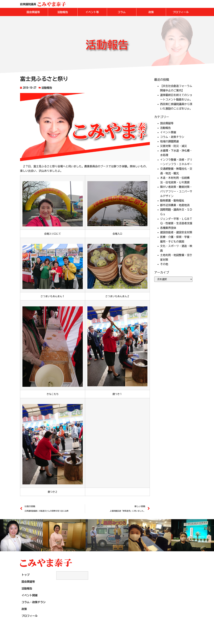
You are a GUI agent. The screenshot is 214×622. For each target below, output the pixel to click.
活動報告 (46, 87)
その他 (164, 264)
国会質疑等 (167, 123)
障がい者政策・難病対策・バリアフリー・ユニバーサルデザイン (176, 191)
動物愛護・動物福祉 (172, 200)
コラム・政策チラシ (172, 136)
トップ (26, 574)
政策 (24, 608)
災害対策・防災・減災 (173, 145)
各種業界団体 (168, 227)
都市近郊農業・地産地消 (175, 205)
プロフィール (30, 615)
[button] (33, 12)
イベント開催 (168, 132)
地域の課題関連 (169, 141)
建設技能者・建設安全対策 (176, 232)
